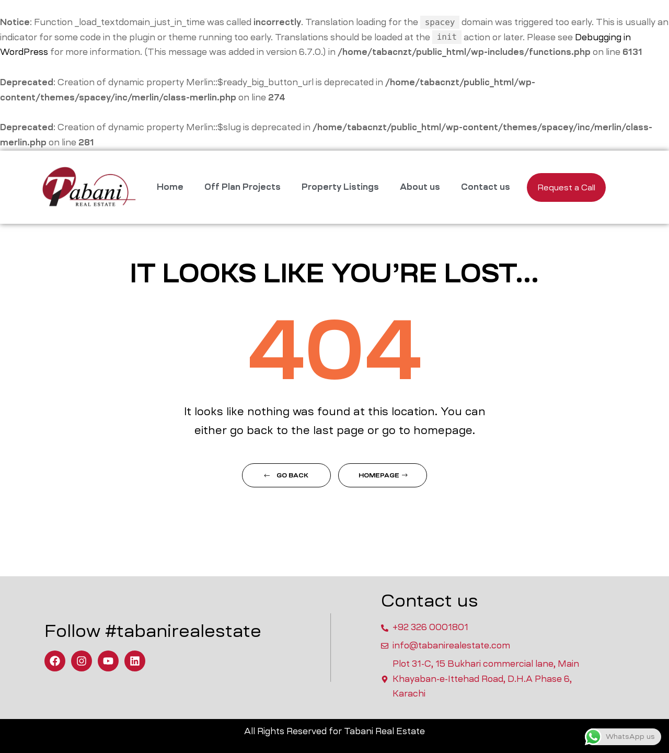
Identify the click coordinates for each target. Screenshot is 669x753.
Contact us (485, 186)
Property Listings (340, 186)
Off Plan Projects (242, 186)
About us (420, 186)
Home (170, 186)
